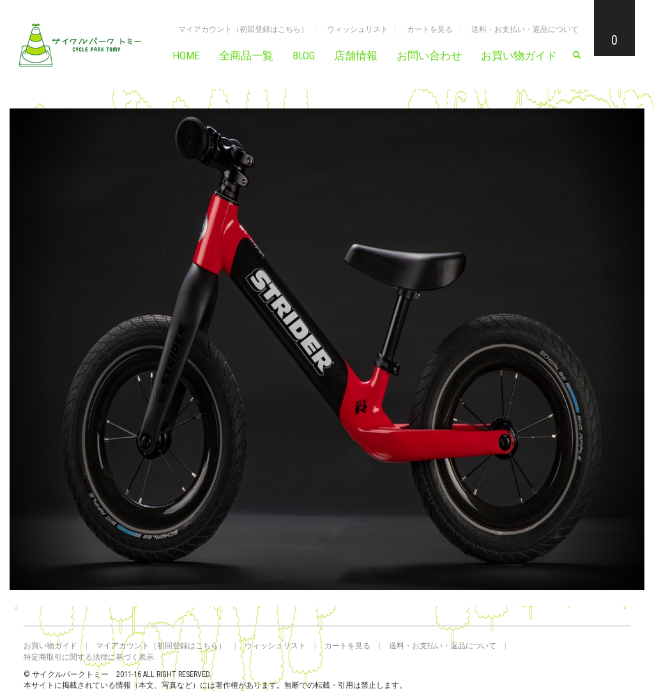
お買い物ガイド (519, 55)
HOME (186, 55)
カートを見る (430, 29)
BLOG (304, 55)
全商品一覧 (246, 55)
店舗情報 (355, 55)
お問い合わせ (429, 55)
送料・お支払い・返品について (525, 29)
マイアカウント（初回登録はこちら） (243, 29)
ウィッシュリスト (357, 29)
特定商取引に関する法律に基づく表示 (89, 657)
